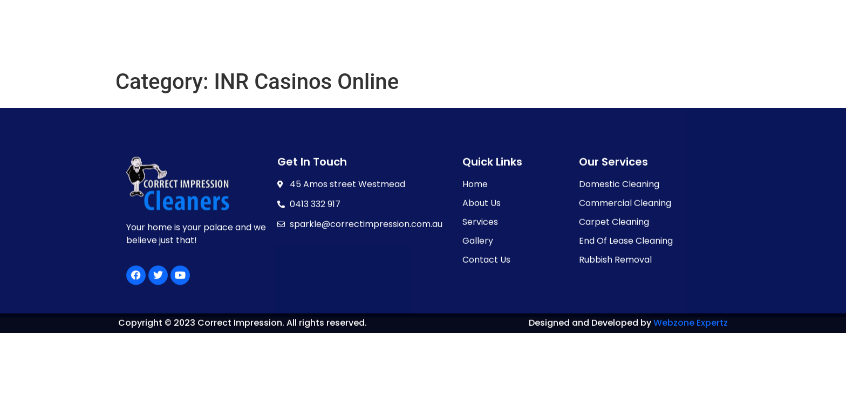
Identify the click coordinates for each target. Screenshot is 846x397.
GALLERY (494, 38)
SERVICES (429, 39)
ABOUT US (360, 38)
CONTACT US (562, 38)
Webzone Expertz (690, 324)
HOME (304, 38)
